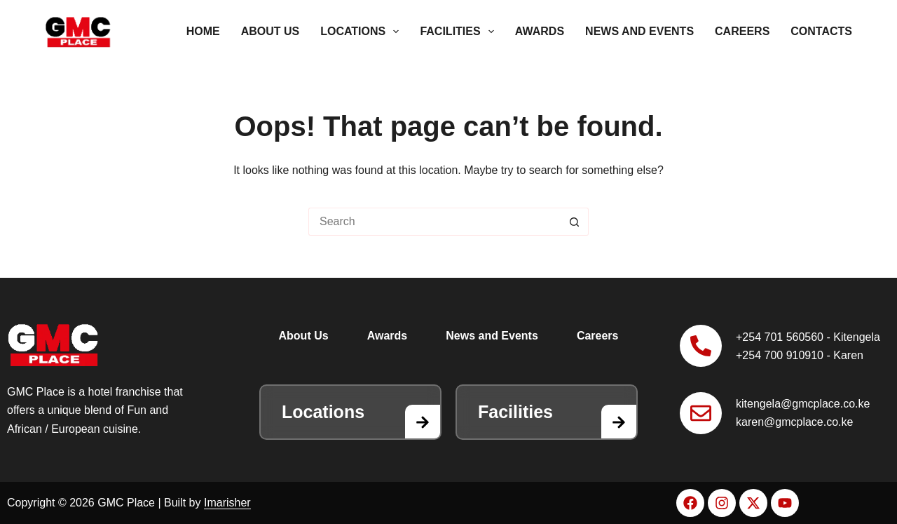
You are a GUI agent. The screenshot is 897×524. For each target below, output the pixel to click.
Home (203, 31)
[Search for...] (434, 222)
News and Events (639, 31)
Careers (742, 31)
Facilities (459, 31)
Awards (539, 31)
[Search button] (575, 222)
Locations (362, 31)
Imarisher (227, 503)
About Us (270, 31)
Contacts (821, 31)
